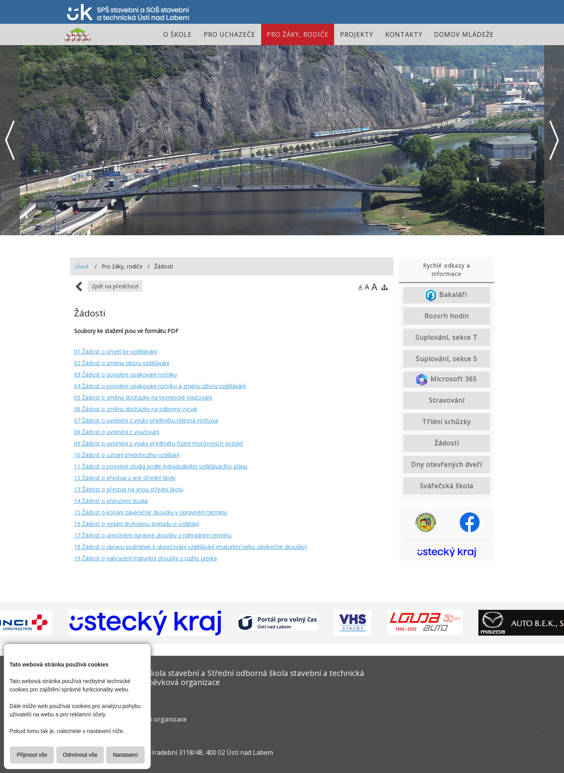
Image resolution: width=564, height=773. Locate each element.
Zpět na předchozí (115, 286)
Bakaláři (446, 295)
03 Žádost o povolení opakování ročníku (125, 374)
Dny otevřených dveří (446, 464)
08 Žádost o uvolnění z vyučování (116, 432)
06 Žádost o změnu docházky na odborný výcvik (135, 409)
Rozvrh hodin (446, 316)
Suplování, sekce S (446, 358)
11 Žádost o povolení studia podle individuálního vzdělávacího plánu (160, 466)
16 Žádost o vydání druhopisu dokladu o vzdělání (136, 523)
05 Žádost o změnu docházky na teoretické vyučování (143, 397)
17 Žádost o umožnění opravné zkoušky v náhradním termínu (152, 535)
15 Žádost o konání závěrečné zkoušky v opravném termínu (150, 512)
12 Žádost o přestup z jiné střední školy (125, 478)
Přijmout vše (32, 755)
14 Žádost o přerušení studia (111, 501)
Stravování (447, 400)
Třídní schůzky (446, 421)
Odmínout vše (80, 755)
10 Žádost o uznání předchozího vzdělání (126, 455)
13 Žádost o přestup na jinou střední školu (128, 489)
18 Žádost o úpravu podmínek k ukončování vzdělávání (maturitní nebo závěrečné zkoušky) (190, 546)
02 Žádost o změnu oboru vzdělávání (121, 363)
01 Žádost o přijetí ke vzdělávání (115, 351)
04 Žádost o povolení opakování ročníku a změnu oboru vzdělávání (160, 386)
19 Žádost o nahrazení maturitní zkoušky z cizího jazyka (145, 558)
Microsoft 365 (446, 380)
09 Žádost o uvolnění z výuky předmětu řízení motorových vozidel (158, 443)
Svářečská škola (446, 486)
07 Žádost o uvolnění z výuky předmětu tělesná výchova (146, 420)
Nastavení (125, 755)
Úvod (81, 266)
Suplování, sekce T (446, 337)
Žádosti (446, 443)
